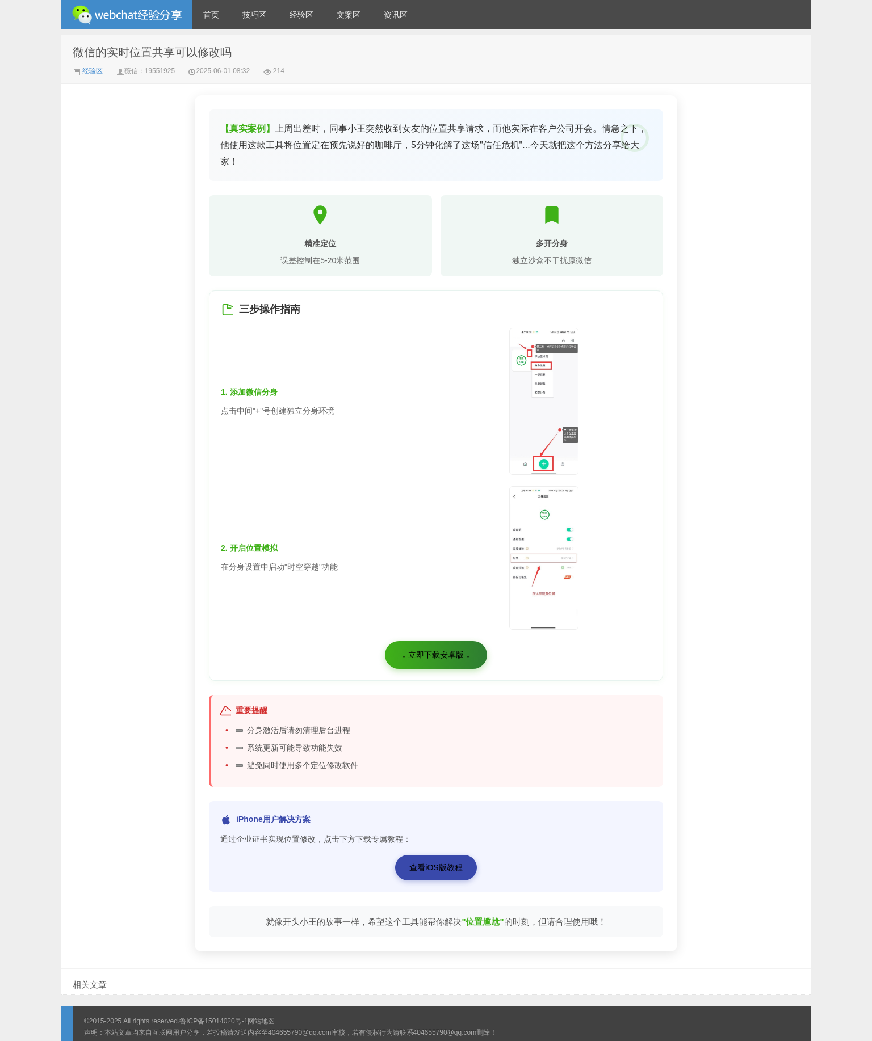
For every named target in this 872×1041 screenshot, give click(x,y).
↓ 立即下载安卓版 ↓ (436, 654)
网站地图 (261, 1021)
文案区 (348, 14)
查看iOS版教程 (435, 867)
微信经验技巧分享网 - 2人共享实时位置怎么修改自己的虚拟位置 (126, 14)
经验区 (301, 14)
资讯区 (396, 14)
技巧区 (254, 14)
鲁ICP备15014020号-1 (213, 1021)
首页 (211, 14)
